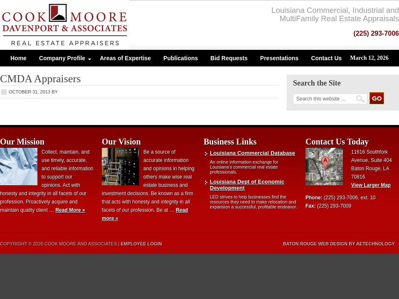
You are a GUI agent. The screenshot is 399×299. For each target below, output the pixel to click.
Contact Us (326, 58)
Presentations (279, 58)
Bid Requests (228, 58)
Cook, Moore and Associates (88, 25)
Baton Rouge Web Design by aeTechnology (339, 243)
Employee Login (141, 243)
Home (18, 58)
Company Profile (62, 60)
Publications (180, 58)
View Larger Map (371, 185)
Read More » (70, 210)
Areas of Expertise (125, 58)
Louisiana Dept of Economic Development (247, 185)
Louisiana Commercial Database (252, 153)
